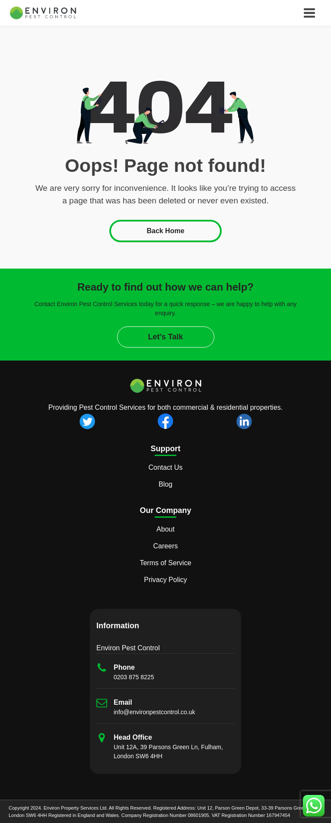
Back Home (165, 230)
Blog (165, 484)
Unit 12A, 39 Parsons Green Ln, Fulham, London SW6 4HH (168, 752)
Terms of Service (165, 563)
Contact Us (165, 467)
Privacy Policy (165, 579)
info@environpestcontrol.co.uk (154, 712)
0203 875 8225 (134, 677)
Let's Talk (165, 336)
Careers (165, 546)
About (165, 529)
